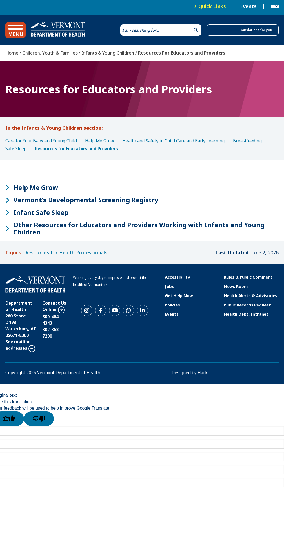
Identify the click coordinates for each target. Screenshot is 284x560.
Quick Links (212, 6)
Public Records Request (247, 305)
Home (12, 53)
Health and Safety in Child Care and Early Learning (173, 141)
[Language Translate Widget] (275, 6)
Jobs (169, 286)
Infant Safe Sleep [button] (40, 212)
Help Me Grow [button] (35, 187)
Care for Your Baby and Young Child (41, 141)
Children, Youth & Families (50, 53)
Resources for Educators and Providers (76, 148)
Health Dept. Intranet (246, 314)
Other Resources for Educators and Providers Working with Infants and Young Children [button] (138, 228)
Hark (202, 372)
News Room (236, 286)
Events (248, 6)
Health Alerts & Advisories (250, 295)
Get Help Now (179, 295)
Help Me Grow (99, 141)
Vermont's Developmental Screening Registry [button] (85, 199)
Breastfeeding (247, 141)
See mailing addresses (18, 345)
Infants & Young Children (107, 53)
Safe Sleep (16, 148)
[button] (15, 30)
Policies (172, 305)
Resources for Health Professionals (66, 252)
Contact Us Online (54, 306)
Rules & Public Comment (248, 277)
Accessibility (177, 277)
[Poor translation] (39, 418)
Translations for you (255, 30)
